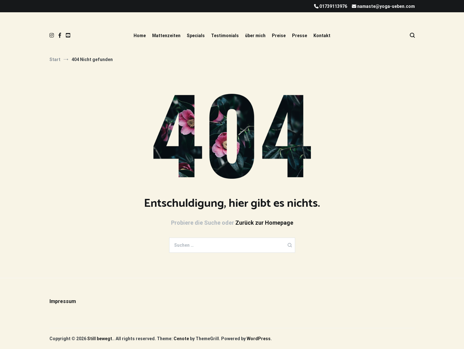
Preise (279, 35)
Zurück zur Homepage (264, 222)
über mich (255, 35)
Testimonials (225, 35)
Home (140, 35)
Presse (299, 35)
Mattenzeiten (166, 35)
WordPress (259, 338)
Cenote (181, 338)
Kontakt (321, 35)
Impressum (62, 301)
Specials (196, 35)
